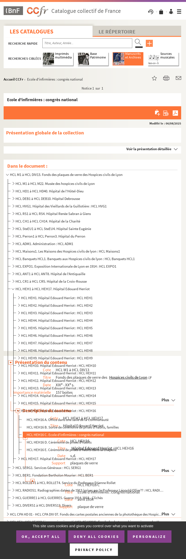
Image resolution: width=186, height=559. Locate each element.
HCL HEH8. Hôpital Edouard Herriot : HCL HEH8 (57, 350)
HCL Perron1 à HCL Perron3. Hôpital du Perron (50, 236)
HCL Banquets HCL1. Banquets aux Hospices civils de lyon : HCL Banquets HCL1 (75, 258)
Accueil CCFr (13, 79)
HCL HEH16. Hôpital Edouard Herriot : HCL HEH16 (58, 410)
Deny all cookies (96, 536)
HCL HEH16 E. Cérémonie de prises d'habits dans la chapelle (71, 449)
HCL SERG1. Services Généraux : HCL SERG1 (48, 467)
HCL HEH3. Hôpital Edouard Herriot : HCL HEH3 (57, 313)
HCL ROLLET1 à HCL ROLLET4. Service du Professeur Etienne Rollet (66, 482)
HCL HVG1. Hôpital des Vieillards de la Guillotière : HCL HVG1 (61, 206)
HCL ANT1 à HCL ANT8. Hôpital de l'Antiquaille (50, 273)
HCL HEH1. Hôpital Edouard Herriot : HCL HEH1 (57, 298)
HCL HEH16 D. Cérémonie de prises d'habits (59, 442)
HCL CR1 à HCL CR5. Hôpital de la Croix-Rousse (51, 281)
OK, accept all (41, 536)
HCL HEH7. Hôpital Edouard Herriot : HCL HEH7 (57, 343)
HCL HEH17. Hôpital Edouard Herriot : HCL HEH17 (58, 458)
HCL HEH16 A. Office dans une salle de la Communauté (67, 419)
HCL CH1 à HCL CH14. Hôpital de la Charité (48, 221)
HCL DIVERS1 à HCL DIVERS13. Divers (43, 505)
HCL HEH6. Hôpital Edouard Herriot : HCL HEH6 (57, 335)
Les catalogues (31, 31)
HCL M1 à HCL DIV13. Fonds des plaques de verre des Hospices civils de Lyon (66, 174)
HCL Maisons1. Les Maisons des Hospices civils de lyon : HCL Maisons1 (68, 251)
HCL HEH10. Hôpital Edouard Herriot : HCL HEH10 (58, 365)
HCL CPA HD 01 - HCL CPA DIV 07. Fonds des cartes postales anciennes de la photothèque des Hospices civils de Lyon (87, 514)
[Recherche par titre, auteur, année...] (87, 43)
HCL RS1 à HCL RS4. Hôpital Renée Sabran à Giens (53, 213)
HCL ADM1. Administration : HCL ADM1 (44, 243)
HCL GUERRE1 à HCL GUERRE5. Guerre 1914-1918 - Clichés (59, 497)
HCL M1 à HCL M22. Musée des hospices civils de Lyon (55, 183)
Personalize (149, 536)
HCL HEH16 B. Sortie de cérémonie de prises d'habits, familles (73, 427)
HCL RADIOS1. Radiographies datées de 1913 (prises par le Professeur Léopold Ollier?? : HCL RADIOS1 (90, 490)
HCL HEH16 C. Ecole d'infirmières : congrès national (65, 434)
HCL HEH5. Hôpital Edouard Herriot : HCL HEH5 (57, 328)
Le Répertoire (117, 31)
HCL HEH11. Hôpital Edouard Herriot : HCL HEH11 (58, 373)
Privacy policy (94, 549)
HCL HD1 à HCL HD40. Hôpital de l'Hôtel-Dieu (50, 191)
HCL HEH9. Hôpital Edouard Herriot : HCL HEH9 (57, 358)
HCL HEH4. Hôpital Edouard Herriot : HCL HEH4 (57, 320)
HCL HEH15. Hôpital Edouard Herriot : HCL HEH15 (58, 403)
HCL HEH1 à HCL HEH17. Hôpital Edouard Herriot (53, 289)
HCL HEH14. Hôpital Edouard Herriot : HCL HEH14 (58, 395)
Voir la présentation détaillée (148, 149)
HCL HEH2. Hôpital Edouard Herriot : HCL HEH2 (57, 305)
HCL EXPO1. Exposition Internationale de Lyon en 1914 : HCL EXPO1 (66, 266)
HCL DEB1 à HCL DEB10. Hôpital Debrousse (48, 198)
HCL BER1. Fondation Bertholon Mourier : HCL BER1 (54, 475)
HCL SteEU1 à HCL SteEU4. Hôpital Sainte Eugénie (53, 228)
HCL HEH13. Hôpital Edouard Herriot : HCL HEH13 (58, 388)
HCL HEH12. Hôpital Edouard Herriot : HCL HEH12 (58, 380)
